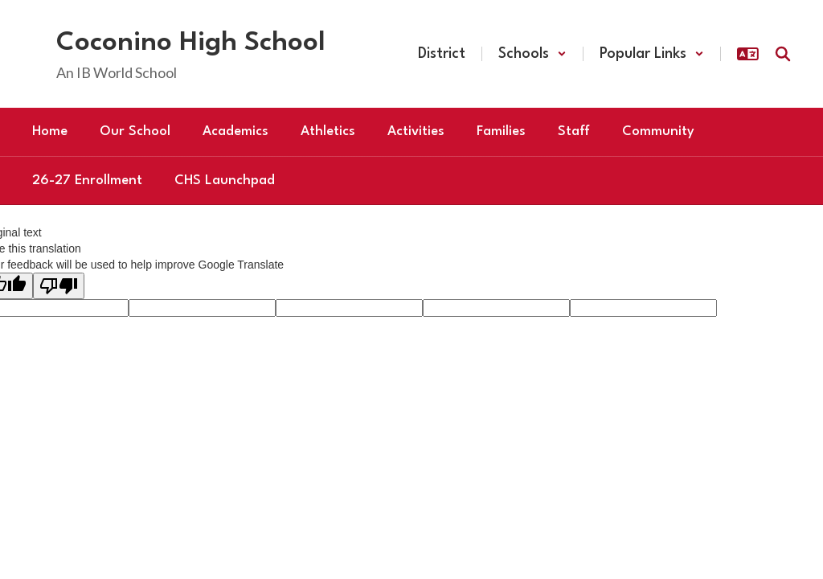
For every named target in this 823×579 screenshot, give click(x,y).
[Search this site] (783, 54)
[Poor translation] (58, 286)
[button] (532, 54)
